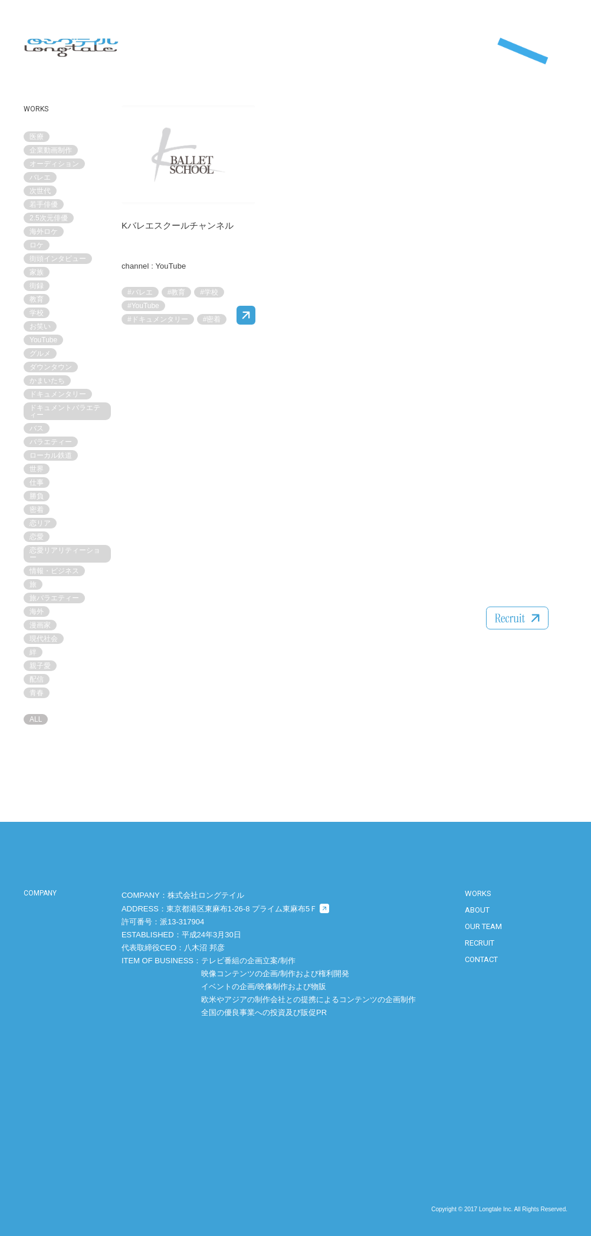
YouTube (43, 340)
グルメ (40, 353)
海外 (36, 611)
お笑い (40, 326)
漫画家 (40, 625)
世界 (36, 469)
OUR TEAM (483, 953)
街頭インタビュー (57, 259)
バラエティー (50, 442)
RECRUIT (479, 970)
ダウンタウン (50, 367)
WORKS (478, 920)
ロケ (36, 245)
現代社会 (43, 638)
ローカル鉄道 (50, 455)
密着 (36, 509)
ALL (35, 719)
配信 (36, 679)
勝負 (36, 496)
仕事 (36, 482)
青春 (36, 693)
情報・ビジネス (54, 571)
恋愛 (36, 537)
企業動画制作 (50, 150)
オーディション (54, 164)
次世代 (40, 191)
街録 (36, 286)
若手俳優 (43, 204)
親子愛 (40, 666)
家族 (36, 272)
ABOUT (477, 937)
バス (36, 428)
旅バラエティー (54, 598)
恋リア (40, 523)
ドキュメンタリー (57, 394)
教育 (36, 299)
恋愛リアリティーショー (64, 553)
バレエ (40, 177)
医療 (36, 137)
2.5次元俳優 (48, 218)
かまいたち (47, 380)
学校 (36, 313)
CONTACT (481, 986)
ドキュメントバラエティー (64, 411)
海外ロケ (43, 231)
